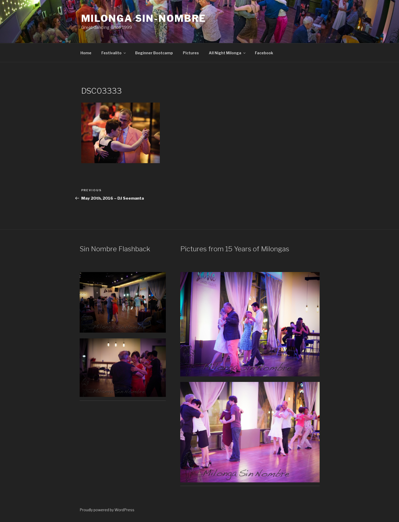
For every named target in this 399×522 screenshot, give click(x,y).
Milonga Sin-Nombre (143, 18)
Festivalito (114, 53)
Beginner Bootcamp (154, 53)
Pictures (191, 53)
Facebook (264, 53)
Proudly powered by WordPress (107, 510)
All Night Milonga (227, 53)
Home (85, 53)
